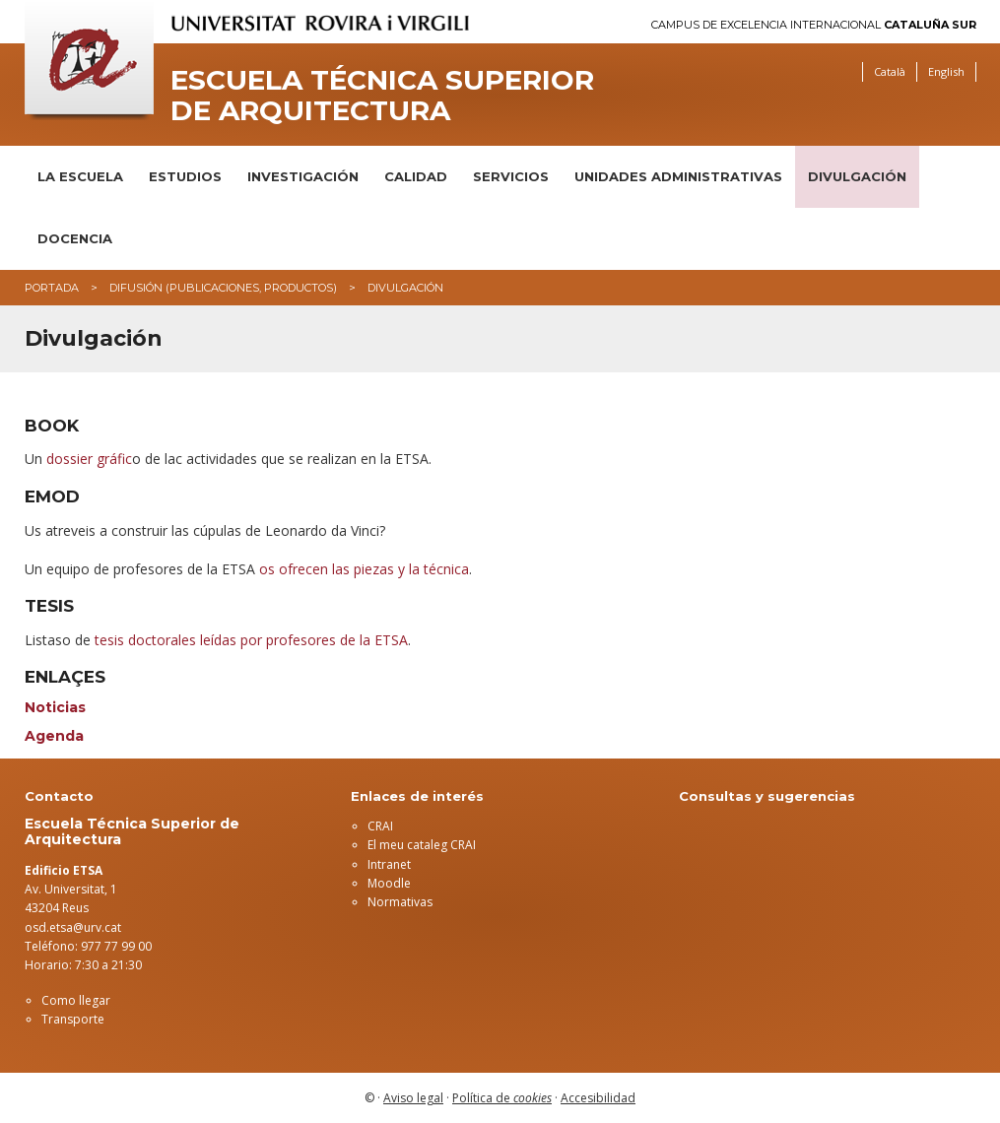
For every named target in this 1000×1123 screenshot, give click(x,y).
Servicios (511, 176)
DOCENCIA (74, 238)
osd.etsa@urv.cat (73, 927)
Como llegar (75, 1000)
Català (889, 71)
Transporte (72, 1019)
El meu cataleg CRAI (421, 844)
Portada (52, 288)
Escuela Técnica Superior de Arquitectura (382, 95)
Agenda (54, 736)
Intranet (389, 864)
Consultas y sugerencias (767, 796)
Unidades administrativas (678, 176)
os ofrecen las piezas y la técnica (364, 569)
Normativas (400, 901)
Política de (502, 1098)
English (946, 71)
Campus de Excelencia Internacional (813, 25)
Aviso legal (413, 1098)
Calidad (415, 176)
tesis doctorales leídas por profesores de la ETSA (251, 639)
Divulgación (857, 176)
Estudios (185, 176)
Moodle (389, 883)
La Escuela (80, 176)
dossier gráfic (89, 458)
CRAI (380, 826)
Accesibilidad (598, 1098)
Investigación (303, 176)
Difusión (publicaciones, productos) (223, 288)
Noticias (55, 707)
